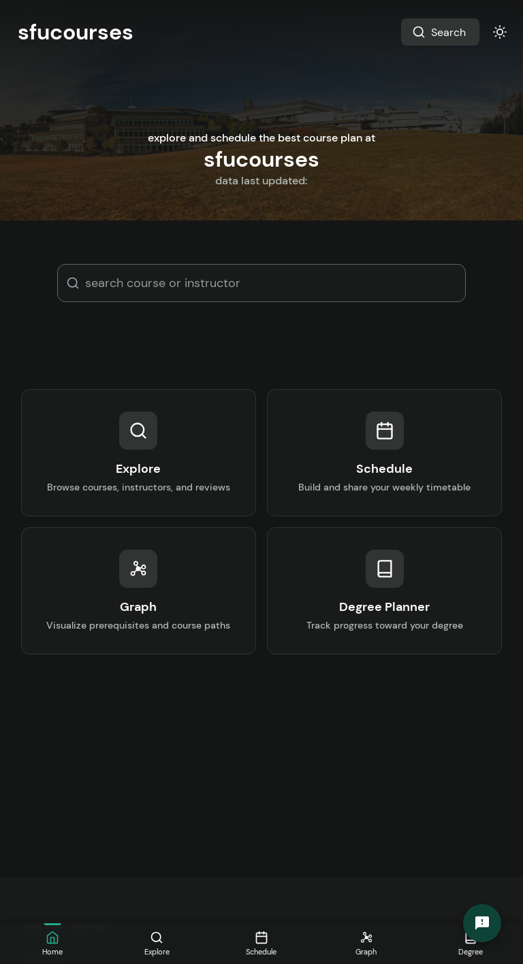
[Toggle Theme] (500, 32)
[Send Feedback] (482, 923)
